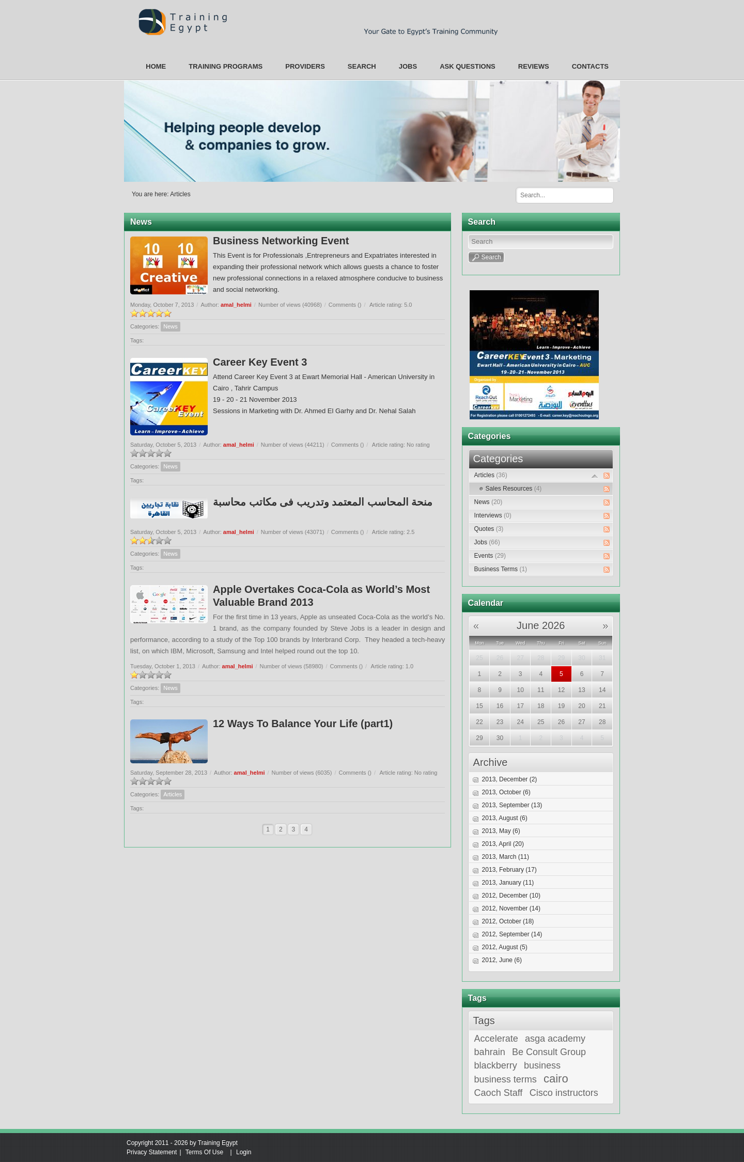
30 (581, 658)
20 (581, 706)
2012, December (511, 895)
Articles (180, 194)
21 (602, 706)
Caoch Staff (498, 1093)
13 (581, 690)
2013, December (509, 779)
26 (500, 658)
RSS (606, 476)
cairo (556, 1079)
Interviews (493, 515)
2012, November (511, 908)
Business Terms (500, 569)
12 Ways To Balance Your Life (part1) (303, 723)
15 (479, 706)
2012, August (505, 947)
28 (540, 658)
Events (490, 555)
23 (500, 722)
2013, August (505, 818)
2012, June (502, 960)
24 (520, 722)
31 (602, 658)
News (170, 326)
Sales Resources (514, 488)
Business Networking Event (281, 240)
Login (243, 1152)
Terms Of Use (204, 1152)
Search (602, 194)
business (542, 1065)
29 (561, 658)
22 (479, 722)
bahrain (489, 1052)
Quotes (489, 528)
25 (479, 658)
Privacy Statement (152, 1152)
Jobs (487, 542)
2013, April (503, 843)
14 (602, 690)
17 (520, 706)
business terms (505, 1079)
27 (520, 658)
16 (500, 706)
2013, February (509, 869)
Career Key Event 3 (260, 362)
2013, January (508, 882)
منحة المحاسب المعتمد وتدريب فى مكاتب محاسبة (322, 502)
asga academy (555, 1038)
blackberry (495, 1065)
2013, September (512, 805)
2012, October (508, 921)
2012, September (512, 934)
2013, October (506, 792)
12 (561, 690)
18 (540, 706)
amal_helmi (236, 305)
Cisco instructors (564, 1093)
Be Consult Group (549, 1052)
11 (540, 690)
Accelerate (496, 1038)
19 (561, 706)
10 (520, 690)
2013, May (501, 831)
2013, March (505, 856)
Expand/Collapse (595, 476)
